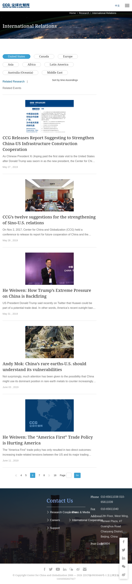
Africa (32, 64)
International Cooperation (86, 520)
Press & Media (79, 512)
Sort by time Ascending (65, 80)
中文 (117, 5)
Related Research (14, 81)
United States (16, 56)
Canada (44, 56)
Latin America (59, 64)
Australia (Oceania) (20, 72)
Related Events (12, 88)
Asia (11, 64)
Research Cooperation (62, 512)
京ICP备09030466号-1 (95, 575)
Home (72, 13)
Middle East (54, 72)
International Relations (104, 13)
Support (53, 528)
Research (84, 13)
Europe (68, 56)
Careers (53, 520)
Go (77, 475)
